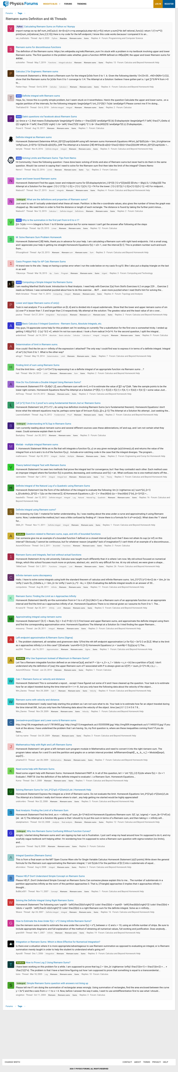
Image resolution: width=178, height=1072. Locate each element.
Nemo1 (21, 174)
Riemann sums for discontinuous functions (40, 48)
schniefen (22, 63)
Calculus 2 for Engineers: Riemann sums (39, 72)
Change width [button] (15, 1062)
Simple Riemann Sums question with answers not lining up (54, 1022)
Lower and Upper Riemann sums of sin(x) (39, 311)
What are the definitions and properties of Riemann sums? (54, 204)
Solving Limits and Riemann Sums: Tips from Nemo (48, 162)
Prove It (21, 129)
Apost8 (21, 992)
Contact (124, 1062)
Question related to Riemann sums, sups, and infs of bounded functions (60, 562)
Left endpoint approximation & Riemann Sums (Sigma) (46, 669)
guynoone (22, 882)
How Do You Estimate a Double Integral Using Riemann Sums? (50, 396)
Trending (84, 4)
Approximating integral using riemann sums (41, 648)
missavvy (22, 660)
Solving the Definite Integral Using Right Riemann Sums (47, 935)
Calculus (130, 108)
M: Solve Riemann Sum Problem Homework (41, 245)
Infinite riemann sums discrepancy (36, 607)
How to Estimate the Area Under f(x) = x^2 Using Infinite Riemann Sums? (55, 956)
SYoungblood (24, 260)
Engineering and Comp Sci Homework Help (147, 477)
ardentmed (23, 346)
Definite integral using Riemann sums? (38, 538)
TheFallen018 (24, 108)
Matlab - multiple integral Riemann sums (39, 466)
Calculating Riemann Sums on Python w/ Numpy (47, 27)
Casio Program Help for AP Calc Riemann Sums (43, 269)
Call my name (24, 767)
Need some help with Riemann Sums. (37, 800)
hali (19, 387)
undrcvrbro (23, 833)
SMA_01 (22, 553)
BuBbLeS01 (23, 926)
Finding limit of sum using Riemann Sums (39, 379)
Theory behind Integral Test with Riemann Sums (43, 486)
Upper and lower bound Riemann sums (38, 183)
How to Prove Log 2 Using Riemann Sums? (45, 1001)
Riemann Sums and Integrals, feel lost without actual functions (50, 586)
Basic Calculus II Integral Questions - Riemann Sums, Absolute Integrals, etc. (61, 335)
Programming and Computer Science (128, 39)
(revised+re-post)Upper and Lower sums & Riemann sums (48, 752)
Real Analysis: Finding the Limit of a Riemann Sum (44, 842)
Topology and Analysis (134, 302)
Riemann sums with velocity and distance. (40, 731)
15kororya (22, 281)
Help (162, 1062)
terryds (21, 153)
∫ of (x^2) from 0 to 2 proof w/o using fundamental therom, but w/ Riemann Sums (60, 421)
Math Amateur (24, 302)
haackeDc (22, 526)
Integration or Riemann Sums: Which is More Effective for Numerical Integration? (60, 980)
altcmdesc (23, 902)
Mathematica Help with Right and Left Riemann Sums (46, 776)
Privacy (153, 1062)
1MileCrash (23, 598)
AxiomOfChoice (25, 577)
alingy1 (21, 370)
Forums (70, 4)
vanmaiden (23, 502)
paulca (21, 323)
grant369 (22, 971)
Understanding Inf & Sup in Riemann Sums (45, 445)
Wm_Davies (23, 722)
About (134, 1062)
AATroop (22, 412)
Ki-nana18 (22, 639)
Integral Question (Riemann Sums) (36, 890)
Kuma (20, 812)
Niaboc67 (22, 195)
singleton (22, 1034)
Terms (143, 1062)
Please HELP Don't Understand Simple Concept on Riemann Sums (52, 911)
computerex (23, 619)
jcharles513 (23, 792)
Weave (21, 947)
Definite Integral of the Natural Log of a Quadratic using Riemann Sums (55, 514)
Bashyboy (22, 457)
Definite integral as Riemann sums (36, 138)
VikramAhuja (24, 236)
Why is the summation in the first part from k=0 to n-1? (49, 228)
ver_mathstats (24, 39)
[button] (62, 4)
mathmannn (23, 477)
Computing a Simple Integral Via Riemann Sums (46, 290)
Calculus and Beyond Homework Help (144, 63)
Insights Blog (52, 4)
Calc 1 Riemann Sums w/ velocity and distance (42, 710)
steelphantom (24, 857)
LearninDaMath (25, 436)
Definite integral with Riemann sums (40, 96)
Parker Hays (23, 88)
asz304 (21, 681)
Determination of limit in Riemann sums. (39, 358)
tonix (20, 1013)
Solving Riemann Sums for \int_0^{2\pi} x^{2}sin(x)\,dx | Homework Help (55, 821)
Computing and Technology (142, 281)
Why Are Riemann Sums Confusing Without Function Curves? (55, 866)
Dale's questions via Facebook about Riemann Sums (48, 117)
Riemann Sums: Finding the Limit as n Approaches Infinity (48, 628)
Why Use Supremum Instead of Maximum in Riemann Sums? (54, 690)
